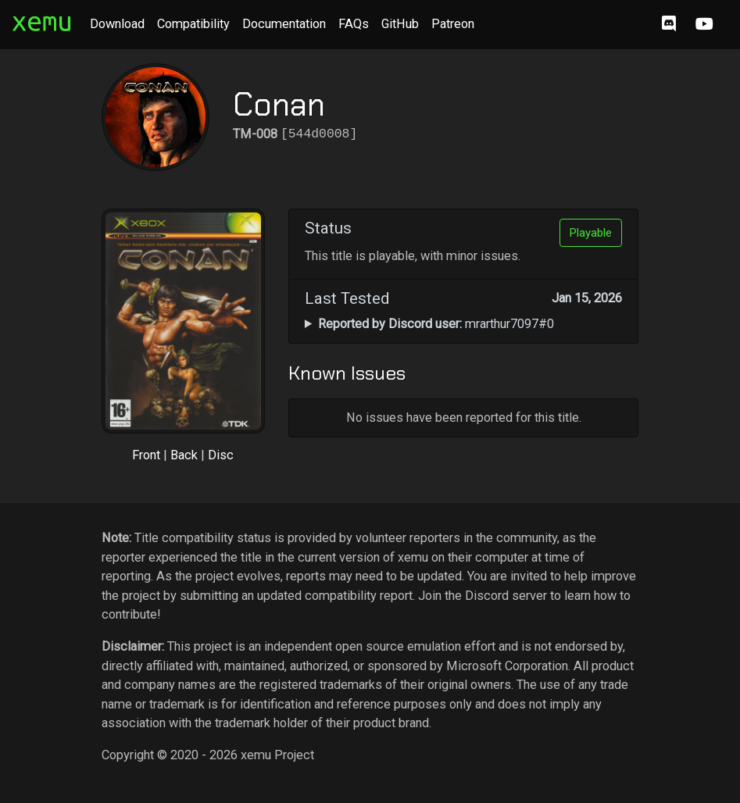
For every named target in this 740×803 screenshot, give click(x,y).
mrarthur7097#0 (436, 323)
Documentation (284, 23)
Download (117, 23)
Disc (221, 455)
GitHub (400, 23)
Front (146, 455)
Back (184, 455)
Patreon (452, 23)
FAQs (353, 23)
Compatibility (193, 23)
